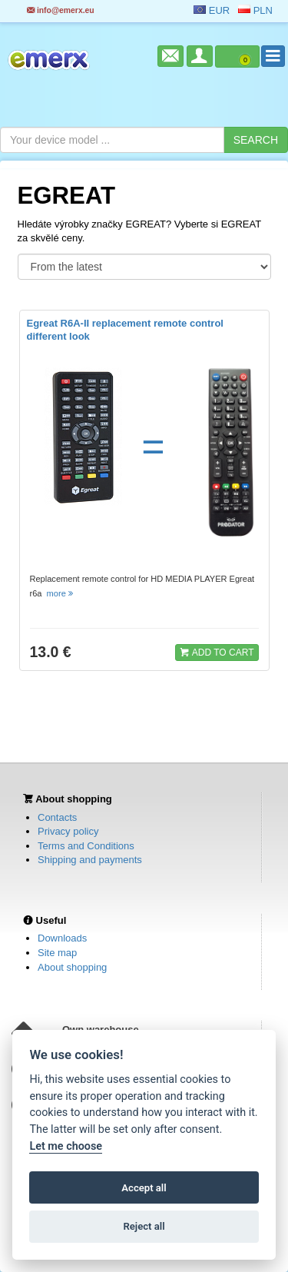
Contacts (57, 817)
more (61, 593)
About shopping (72, 967)
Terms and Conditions (86, 846)
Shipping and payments (90, 859)
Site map (57, 952)
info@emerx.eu (60, 10)
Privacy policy (68, 831)
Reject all (143, 1226)
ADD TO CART (216, 652)
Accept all (143, 1188)
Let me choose (65, 1146)
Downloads (62, 938)
